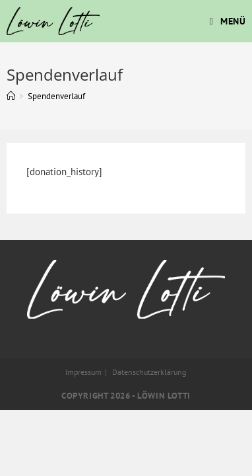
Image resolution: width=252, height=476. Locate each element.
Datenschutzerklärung (149, 372)
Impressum (83, 372)
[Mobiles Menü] (228, 21)
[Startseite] (11, 96)
